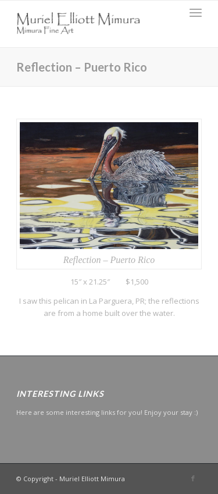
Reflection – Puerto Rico (81, 67)
